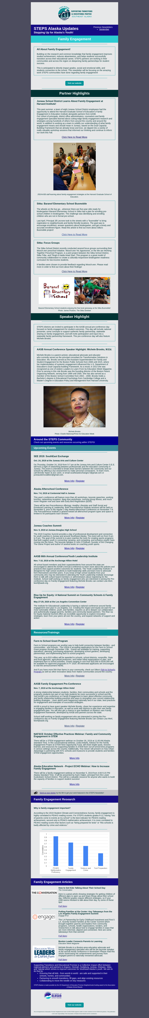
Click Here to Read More (74, 137)
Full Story (62, 906)
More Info (69, 481)
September (104, 29)
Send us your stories (48, 793)
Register (80, 481)
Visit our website (74, 83)
